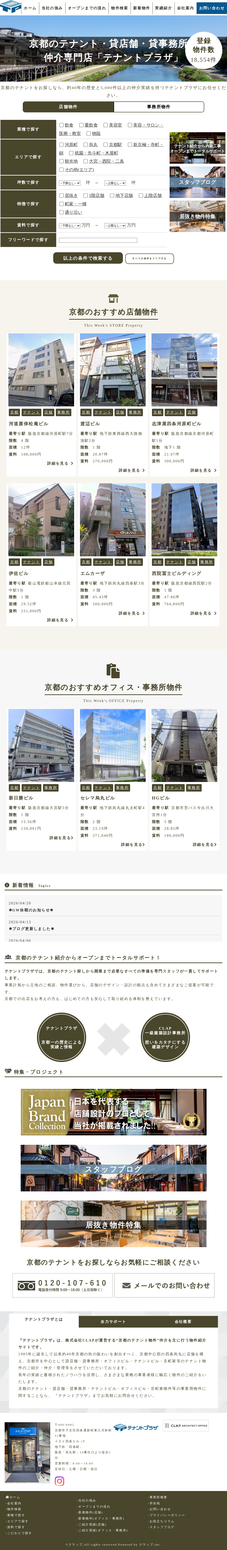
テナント (31, 412)
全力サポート (113, 1322)
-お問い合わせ (159, 1509)
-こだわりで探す (19, 1533)
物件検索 (119, 8)
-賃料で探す (15, 1527)
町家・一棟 (76, 203)
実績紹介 (163, 8)
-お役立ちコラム (161, 1521)
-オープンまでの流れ (94, 1506)
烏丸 (93, 144)
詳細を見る (60, 463)
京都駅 (115, 144)
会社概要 (183, 1322)
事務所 (63, 412)
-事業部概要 (158, 1497)
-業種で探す (15, 1515)
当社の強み (52, 8)
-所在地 (154, 1503)
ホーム (30, 8)
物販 (96, 133)
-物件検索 (13, 1509)
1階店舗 (96, 195)
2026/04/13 (114, 926)
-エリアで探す (17, 1521)
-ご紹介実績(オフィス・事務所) (102, 1530)
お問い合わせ (212, 8)
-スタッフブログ (161, 1527)
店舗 (48, 412)
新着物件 (141, 8)
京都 (14, 412)
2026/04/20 (114, 907)
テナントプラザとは (44, 1319)
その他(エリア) (79, 169)
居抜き (71, 195)
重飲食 (91, 125)
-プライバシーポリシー (166, 1515)
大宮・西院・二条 (106, 161)
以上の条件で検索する (88, 258)
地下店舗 (124, 195)
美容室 (115, 125)
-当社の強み (86, 1500)
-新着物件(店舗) (90, 1512)
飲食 (69, 125)
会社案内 (185, 8)
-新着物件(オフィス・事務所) (101, 1518)
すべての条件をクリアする (149, 258)
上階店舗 (152, 195)
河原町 (71, 144)
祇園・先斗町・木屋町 (96, 153)
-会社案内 (13, 1503)
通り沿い (73, 212)
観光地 (71, 161)
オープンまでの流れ (87, 8)
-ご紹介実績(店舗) (92, 1524)
